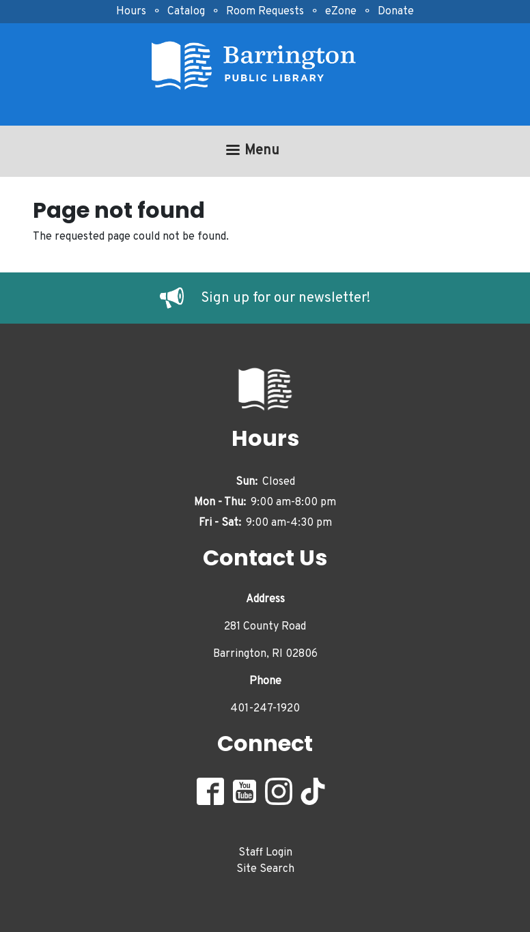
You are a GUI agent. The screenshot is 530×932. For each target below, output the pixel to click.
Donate (396, 11)
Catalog (186, 11)
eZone (341, 11)
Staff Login (265, 853)
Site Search (265, 869)
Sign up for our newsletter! (285, 298)
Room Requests (265, 11)
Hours (131, 11)
